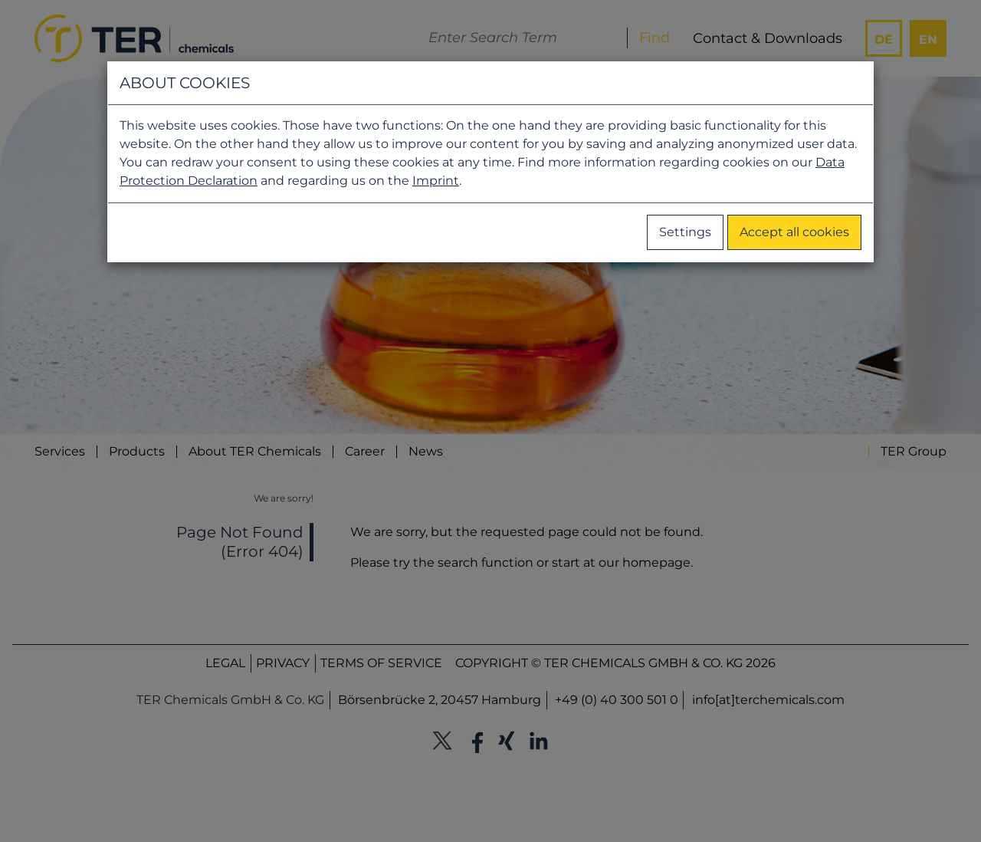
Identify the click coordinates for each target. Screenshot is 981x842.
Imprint (435, 180)
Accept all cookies (794, 232)
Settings (685, 232)
